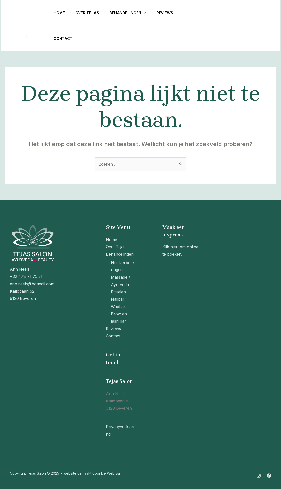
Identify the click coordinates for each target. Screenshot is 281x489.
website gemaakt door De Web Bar (92, 473)
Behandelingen (131, 13)
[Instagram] (197, 25)
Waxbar (118, 306)
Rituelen (118, 291)
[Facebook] (208, 25)
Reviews (169, 12)
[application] (147, 13)
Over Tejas (89, 12)
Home (60, 12)
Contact (63, 38)
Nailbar (117, 299)
